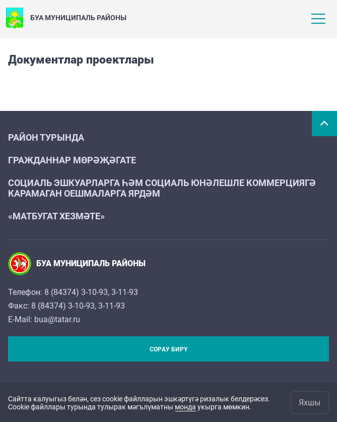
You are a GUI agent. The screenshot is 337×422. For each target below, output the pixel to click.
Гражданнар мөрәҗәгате (72, 160)
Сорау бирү (168, 349)
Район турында (46, 137)
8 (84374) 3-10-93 (76, 292)
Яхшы (309, 402)
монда (185, 407)
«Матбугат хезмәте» (56, 216)
